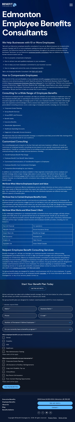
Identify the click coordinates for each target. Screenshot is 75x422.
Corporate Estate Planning (14, 361)
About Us (5, 404)
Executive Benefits (8, 399)
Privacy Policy (52, 418)
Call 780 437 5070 (37, 288)
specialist (43, 273)
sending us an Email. (19, 268)
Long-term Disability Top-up (15, 368)
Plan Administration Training (15, 352)
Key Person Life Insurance (14, 375)
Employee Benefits (8, 402)
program (47, 79)
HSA (7, 344)
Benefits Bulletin (8, 410)
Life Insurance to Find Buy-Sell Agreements (20, 365)
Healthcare (9, 348)
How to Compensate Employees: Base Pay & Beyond (25, 83)
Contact (54, 407)
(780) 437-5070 (37, 71)
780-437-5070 (55, 403)
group (22, 176)
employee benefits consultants (39, 52)
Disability (9, 341)
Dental (8, 337)
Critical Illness (10, 372)
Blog (3, 407)
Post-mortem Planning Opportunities (18, 379)
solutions (24, 260)
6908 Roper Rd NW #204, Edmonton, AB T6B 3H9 (54, 399)
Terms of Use (62, 418)
